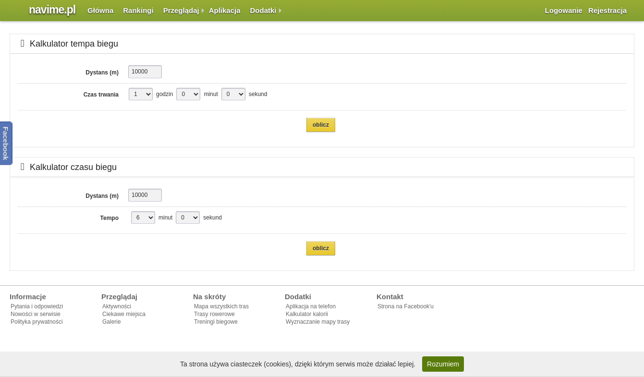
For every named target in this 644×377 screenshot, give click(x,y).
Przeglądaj (181, 10)
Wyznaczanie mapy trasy (318, 321)
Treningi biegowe (216, 321)
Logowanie (564, 10)
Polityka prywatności (37, 321)
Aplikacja (225, 10)
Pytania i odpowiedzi (37, 306)
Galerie (111, 321)
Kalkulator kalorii (307, 314)
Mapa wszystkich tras (221, 306)
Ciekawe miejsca (124, 314)
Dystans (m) (102, 72)
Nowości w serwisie (36, 314)
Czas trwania (101, 94)
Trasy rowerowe (214, 314)
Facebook (6, 143)
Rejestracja (607, 10)
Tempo (109, 218)
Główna (100, 10)
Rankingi (138, 10)
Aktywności (116, 306)
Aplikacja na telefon (311, 306)
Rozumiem (443, 364)
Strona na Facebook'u (405, 306)
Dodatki (263, 10)
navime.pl (52, 9)
